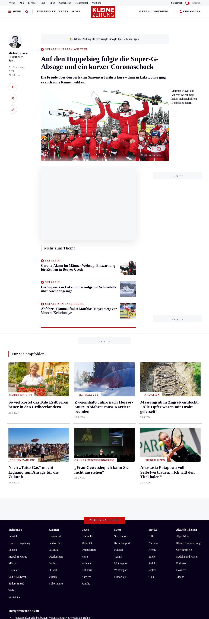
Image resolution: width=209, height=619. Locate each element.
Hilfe (151, 394)
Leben (63, 11)
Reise (85, 414)
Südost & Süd (16, 441)
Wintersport (121, 428)
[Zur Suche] (26, 11)
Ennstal (12, 394)
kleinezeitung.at (27, 518)
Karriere (86, 434)
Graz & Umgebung (153, 11)
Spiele (152, 414)
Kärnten (196, 3)
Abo (22, 3)
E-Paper (32, 3)
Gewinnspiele (184, 407)
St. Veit (53, 428)
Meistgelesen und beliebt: (23, 468)
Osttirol (53, 421)
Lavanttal (54, 407)
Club (43, 3)
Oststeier (13, 428)
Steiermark (46, 11)
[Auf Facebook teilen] (12, 87)
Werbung (97, 3)
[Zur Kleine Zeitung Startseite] (103, 14)
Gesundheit (88, 394)
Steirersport (120, 394)
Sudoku (152, 421)
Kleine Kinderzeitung (188, 401)
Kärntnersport (122, 401)
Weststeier (14, 455)
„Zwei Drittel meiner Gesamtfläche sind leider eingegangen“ (49, 486)
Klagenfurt (55, 394)
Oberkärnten (56, 414)
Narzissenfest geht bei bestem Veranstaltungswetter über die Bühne (52, 475)
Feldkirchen (55, 401)
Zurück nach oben (105, 378)
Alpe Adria (182, 394)
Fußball (118, 407)
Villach (53, 434)
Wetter (11, 3)
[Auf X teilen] (12, 98)
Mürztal (12, 421)
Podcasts (181, 421)
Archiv (152, 407)
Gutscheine (65, 3)
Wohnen (86, 421)
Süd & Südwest (17, 434)
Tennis (118, 414)
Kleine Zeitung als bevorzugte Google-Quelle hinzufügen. (105, 38)
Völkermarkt (56, 441)
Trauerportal (81, 3)
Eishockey (120, 434)
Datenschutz (41, 505)
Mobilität (87, 401)
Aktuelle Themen (186, 387)
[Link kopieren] (12, 109)
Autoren (153, 401)
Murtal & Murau (17, 414)
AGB (28, 505)
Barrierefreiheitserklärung (67, 505)
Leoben (12, 407)
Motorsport (120, 421)
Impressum (15, 505)
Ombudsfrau (89, 407)
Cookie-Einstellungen (99, 505)
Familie (86, 441)
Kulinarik (87, 428)
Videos (180, 434)
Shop (52, 3)
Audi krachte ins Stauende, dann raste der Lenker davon (46, 481)
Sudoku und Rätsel (187, 414)
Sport (76, 11)
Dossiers (181, 428)
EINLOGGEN (190, 12)
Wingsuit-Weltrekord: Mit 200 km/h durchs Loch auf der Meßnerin (52, 491)
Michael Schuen (18, 53)
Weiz (11, 448)
